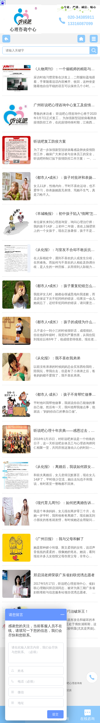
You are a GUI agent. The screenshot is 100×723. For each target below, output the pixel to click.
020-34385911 (81, 17)
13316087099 (80, 24)
